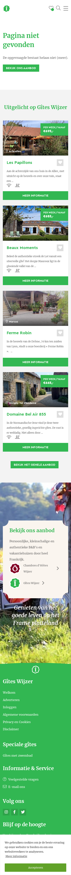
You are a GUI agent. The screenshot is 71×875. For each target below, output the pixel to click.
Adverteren (11, 700)
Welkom (9, 692)
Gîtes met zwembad (18, 755)
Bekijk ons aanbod (21, 68)
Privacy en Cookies (17, 722)
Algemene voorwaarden (20, 714)
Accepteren (35, 867)
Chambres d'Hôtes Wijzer (35, 568)
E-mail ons (14, 787)
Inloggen (9, 707)
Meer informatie (16, 856)
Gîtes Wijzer (28, 583)
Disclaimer (11, 729)
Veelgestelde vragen (21, 779)
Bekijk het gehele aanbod (34, 464)
